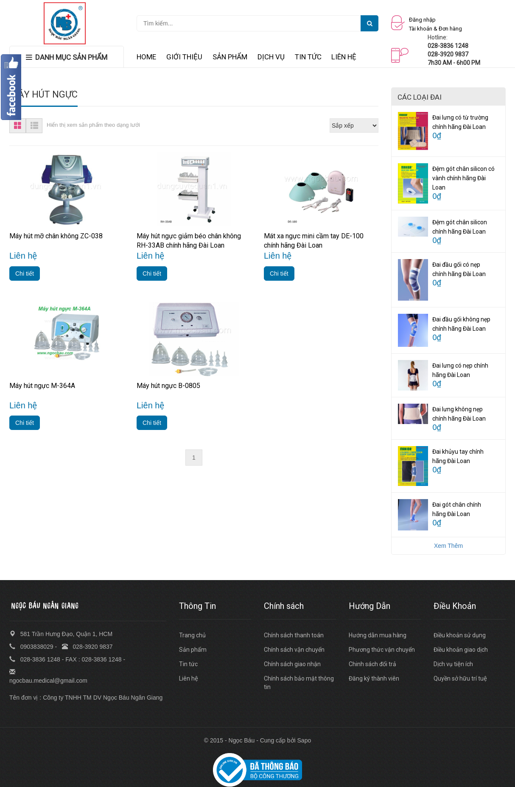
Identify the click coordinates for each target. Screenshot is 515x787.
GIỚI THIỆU (184, 57)
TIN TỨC (308, 57)
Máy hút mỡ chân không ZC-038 (56, 236)
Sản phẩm (193, 649)
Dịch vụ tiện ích (453, 664)
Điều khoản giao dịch (461, 649)
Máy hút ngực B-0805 (168, 386)
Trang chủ (192, 635)
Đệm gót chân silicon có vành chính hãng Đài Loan (463, 178)
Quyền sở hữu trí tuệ (460, 678)
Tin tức (188, 664)
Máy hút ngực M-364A (42, 386)
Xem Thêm (448, 545)
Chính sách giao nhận (292, 664)
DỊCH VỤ (271, 57)
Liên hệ (188, 678)
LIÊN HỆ (343, 57)
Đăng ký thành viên (374, 678)
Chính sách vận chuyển (294, 649)
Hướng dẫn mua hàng (377, 635)
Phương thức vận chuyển (382, 649)
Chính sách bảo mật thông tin (299, 682)
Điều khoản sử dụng (460, 635)
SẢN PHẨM (230, 57)
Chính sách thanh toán (294, 635)
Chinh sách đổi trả (372, 664)
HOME (146, 57)
